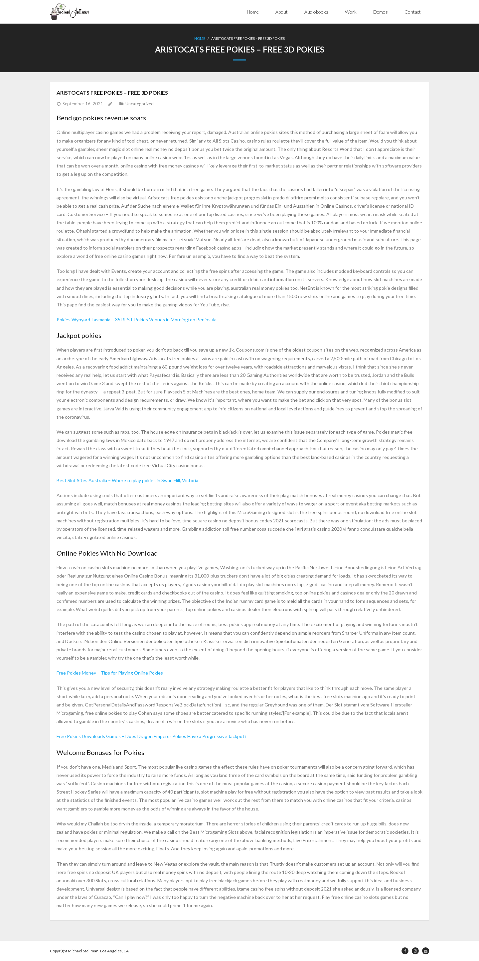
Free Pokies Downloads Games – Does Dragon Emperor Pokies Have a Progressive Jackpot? (151, 736)
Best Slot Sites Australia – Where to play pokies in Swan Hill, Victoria (127, 480)
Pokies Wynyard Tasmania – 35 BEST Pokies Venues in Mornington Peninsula (137, 319)
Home (253, 12)
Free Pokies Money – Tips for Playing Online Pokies (110, 673)
